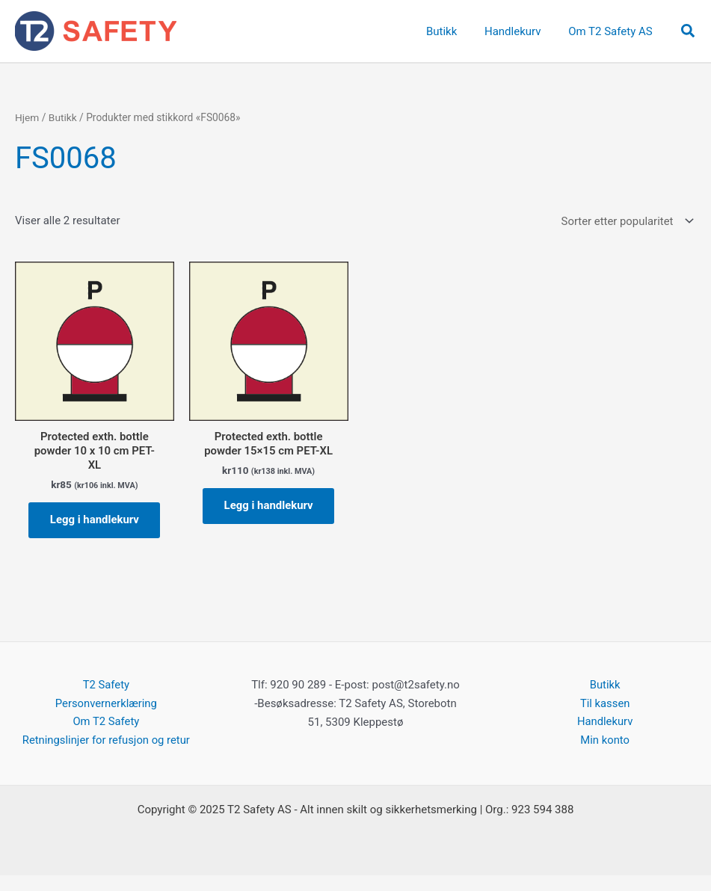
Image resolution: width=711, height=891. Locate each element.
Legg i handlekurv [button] (95, 528)
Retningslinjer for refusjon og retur (106, 756)
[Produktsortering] (625, 221)
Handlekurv (604, 737)
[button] (688, 31)
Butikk (63, 117)
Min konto (605, 756)
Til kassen (604, 719)
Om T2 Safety (106, 737)
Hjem (27, 117)
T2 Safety (105, 701)
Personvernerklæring (106, 719)
